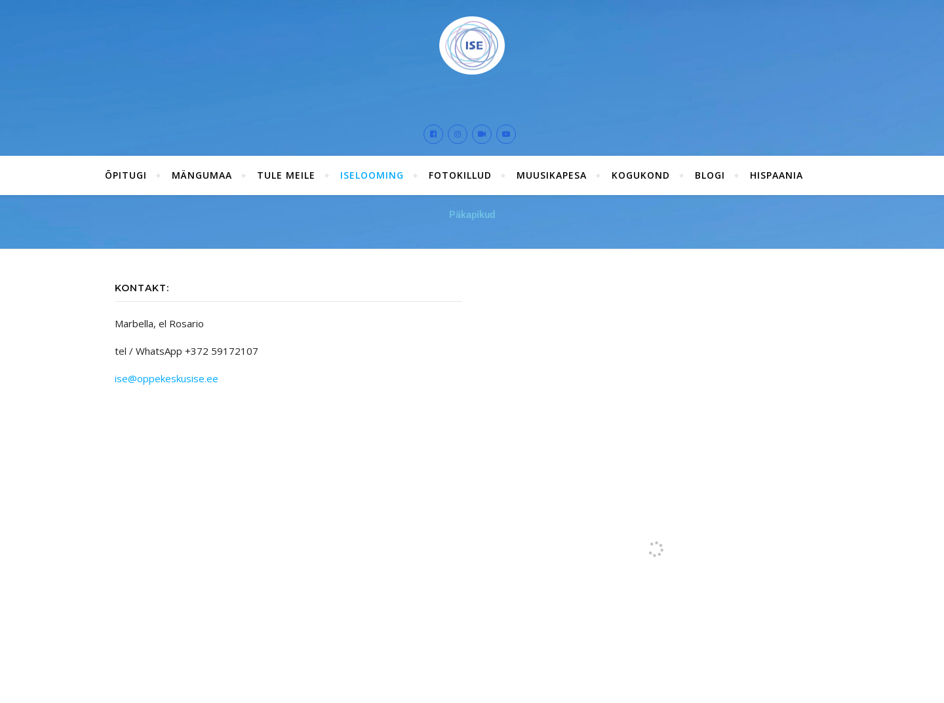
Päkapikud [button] (472, 215)
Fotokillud (460, 175)
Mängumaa (202, 175)
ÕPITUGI (126, 175)
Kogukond (641, 175)
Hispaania (776, 175)
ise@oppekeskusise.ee (166, 378)
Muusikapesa (552, 175)
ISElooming (372, 175)
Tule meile (286, 175)
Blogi (710, 175)
